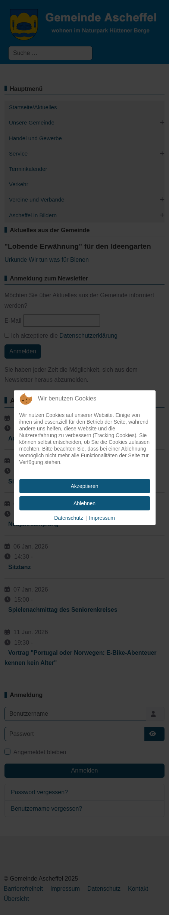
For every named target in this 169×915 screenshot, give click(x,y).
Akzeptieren (84, 486)
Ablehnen (84, 503)
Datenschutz (68, 518)
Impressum (102, 518)
